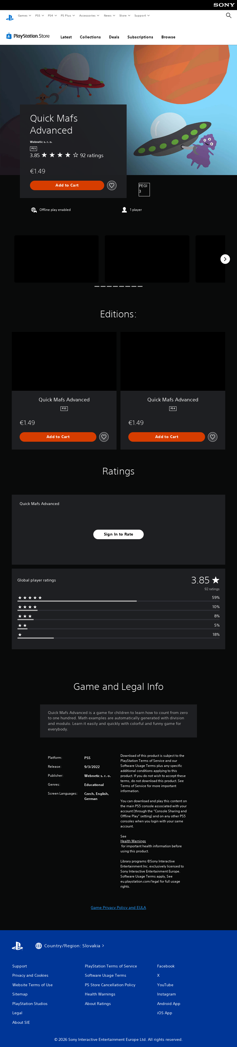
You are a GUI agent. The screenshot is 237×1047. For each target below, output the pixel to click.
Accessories (87, 15)
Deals (114, 31)
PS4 (50, 15)
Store (123, 15)
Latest (66, 31)
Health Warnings (133, 836)
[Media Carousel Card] (56, 253)
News (107, 15)
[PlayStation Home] (10, 15)
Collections (90, 31)
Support (140, 15)
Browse (168, 31)
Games (22, 15)
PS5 (37, 15)
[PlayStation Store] (29, 30)
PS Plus (66, 15)
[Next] (225, 254)
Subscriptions (140, 31)
